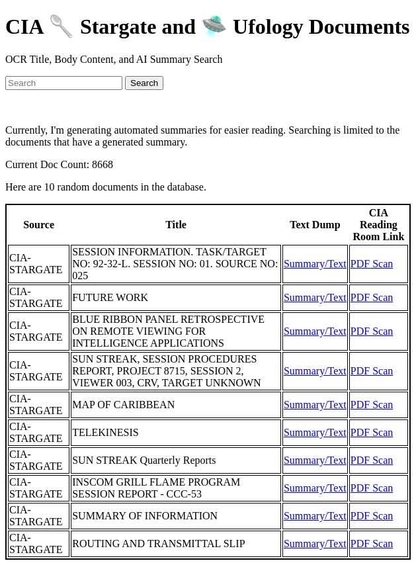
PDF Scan (372, 263)
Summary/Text (315, 263)
